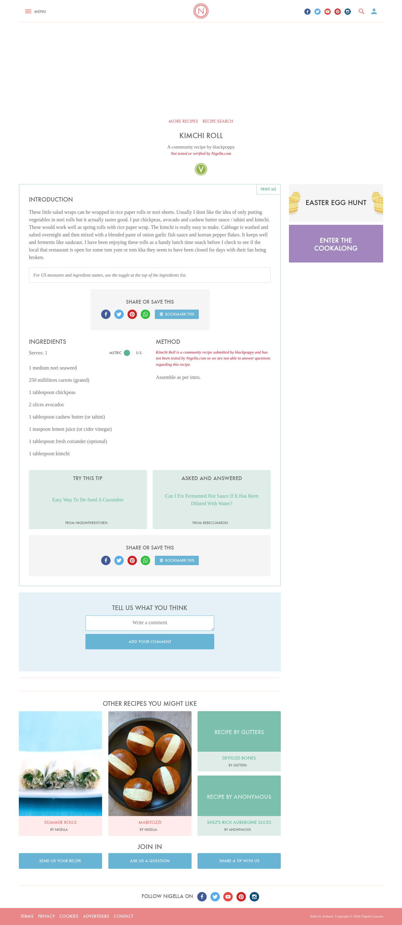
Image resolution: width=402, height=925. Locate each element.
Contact (123, 916)
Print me (268, 189)
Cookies (69, 916)
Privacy (46, 916)
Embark (327, 916)
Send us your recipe (60, 860)
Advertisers (96, 916)
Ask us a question (150, 860)
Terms (27, 916)
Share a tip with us (239, 860)
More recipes (183, 121)
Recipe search (218, 121)
